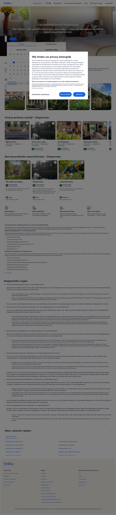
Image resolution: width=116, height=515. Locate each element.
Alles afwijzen (65, 94)
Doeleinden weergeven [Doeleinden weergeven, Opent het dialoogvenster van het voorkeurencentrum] (40, 94)
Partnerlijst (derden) (37, 88)
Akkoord (79, 94)
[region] (58, 75)
